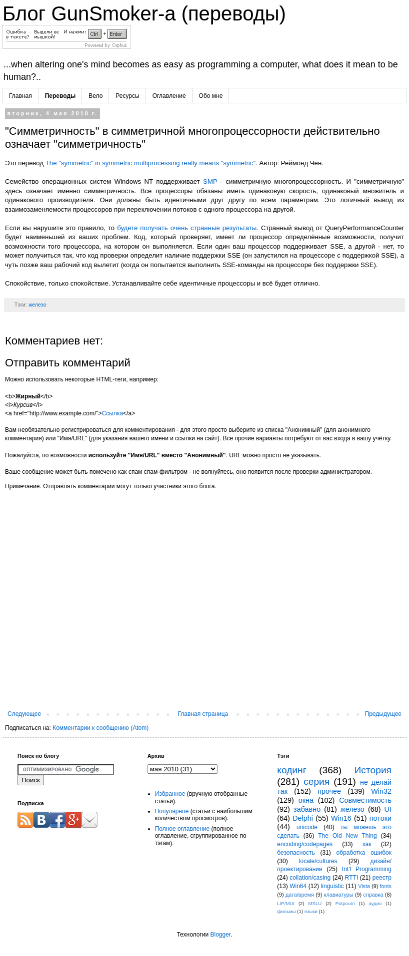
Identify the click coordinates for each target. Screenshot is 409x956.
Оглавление (169, 95)
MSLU (315, 903)
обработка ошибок (364, 852)
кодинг (291, 770)
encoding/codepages (304, 844)
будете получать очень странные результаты (186, 228)
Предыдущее (383, 713)
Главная (20, 95)
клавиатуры (339, 895)
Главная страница (203, 713)
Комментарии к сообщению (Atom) (100, 727)
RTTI (351, 877)
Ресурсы (127, 95)
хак (367, 844)
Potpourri (345, 903)
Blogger (220, 934)
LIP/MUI (285, 903)
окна (306, 800)
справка (374, 895)
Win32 (381, 791)
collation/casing (310, 877)
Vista (364, 886)
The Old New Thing (347, 835)
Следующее (24, 713)
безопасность (295, 852)
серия (317, 781)
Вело (95, 95)
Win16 (341, 818)
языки (311, 911)
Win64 (298, 886)
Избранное (170, 793)
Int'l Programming (367, 869)
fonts (386, 886)
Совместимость (365, 800)
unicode (307, 827)
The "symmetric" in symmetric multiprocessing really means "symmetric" (151, 163)
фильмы (286, 911)
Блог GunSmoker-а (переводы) (144, 13)
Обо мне (211, 95)
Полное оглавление (182, 828)
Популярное (172, 811)
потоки (381, 818)
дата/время (300, 895)
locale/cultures (318, 861)
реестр (382, 877)
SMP (210, 181)
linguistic (332, 886)
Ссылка (112, 413)
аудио (375, 903)
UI (388, 809)
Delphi (302, 818)
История (373, 770)
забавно (307, 809)
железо (37, 305)
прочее (329, 791)
